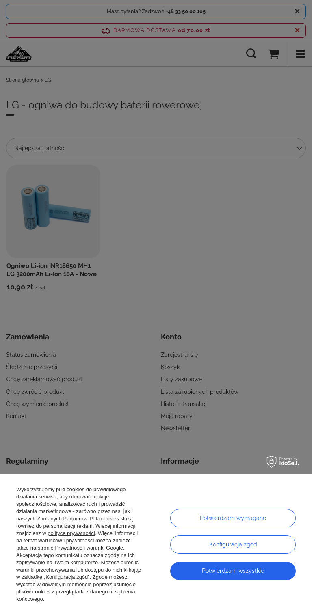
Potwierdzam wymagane (233, 518)
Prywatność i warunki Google (89, 548)
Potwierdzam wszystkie (233, 571)
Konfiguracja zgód (233, 544)
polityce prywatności (71, 533)
